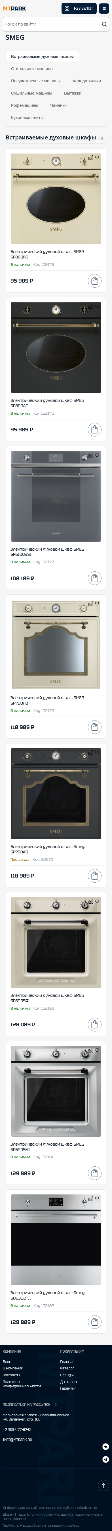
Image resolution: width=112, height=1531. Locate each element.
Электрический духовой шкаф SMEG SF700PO (47, 700)
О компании (13, 1368)
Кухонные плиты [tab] (27, 117)
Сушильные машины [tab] (31, 93)
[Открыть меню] (104, 8)
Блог (7, 1362)
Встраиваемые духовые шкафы (51, 137)
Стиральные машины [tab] (32, 68)
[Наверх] (103, 1485)
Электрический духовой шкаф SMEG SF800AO (47, 403)
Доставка (68, 1382)
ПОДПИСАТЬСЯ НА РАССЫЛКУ (30, 1404)
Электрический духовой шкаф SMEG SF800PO (47, 254)
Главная (67, 1362)
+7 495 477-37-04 (18, 1430)
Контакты (11, 1375)
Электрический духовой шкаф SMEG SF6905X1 (47, 1147)
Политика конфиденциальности (22, 1384)
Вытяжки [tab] (72, 93)
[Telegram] (105, 1447)
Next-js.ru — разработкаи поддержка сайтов (41, 1525)
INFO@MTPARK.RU (17, 1440)
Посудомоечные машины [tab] (36, 80)
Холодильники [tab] (87, 80)
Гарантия (68, 1388)
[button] (56, 24)
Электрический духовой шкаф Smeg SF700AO (47, 849)
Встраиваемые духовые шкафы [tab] (42, 56)
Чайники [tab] (58, 105)
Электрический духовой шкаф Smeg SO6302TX (47, 1295)
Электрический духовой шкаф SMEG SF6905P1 (47, 998)
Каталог (67, 1368)
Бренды (67, 1375)
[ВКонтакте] (105, 1460)
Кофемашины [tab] (24, 105)
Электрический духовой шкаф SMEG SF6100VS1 (47, 552)
